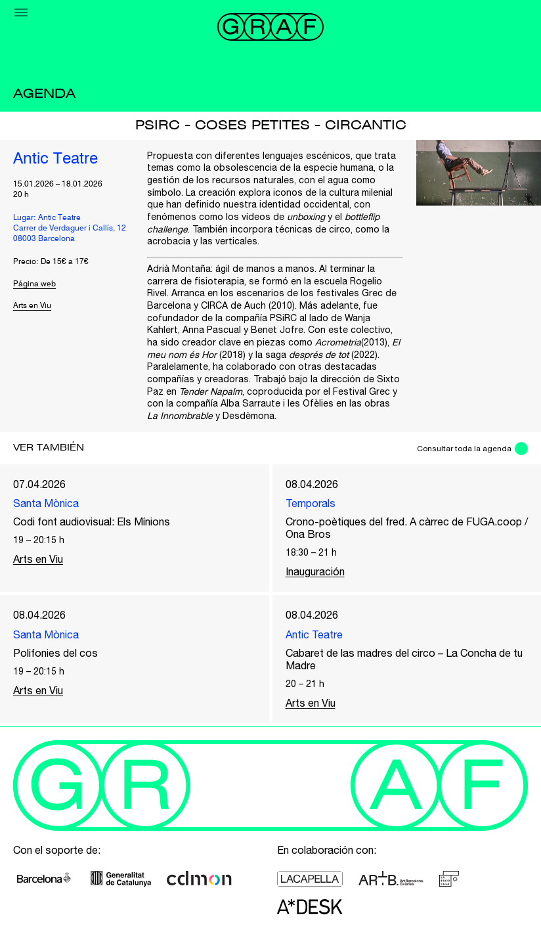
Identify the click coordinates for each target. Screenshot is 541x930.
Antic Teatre (55, 159)
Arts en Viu (32, 306)
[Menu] (21, 12)
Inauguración (315, 571)
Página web (34, 284)
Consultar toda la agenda (464, 448)
